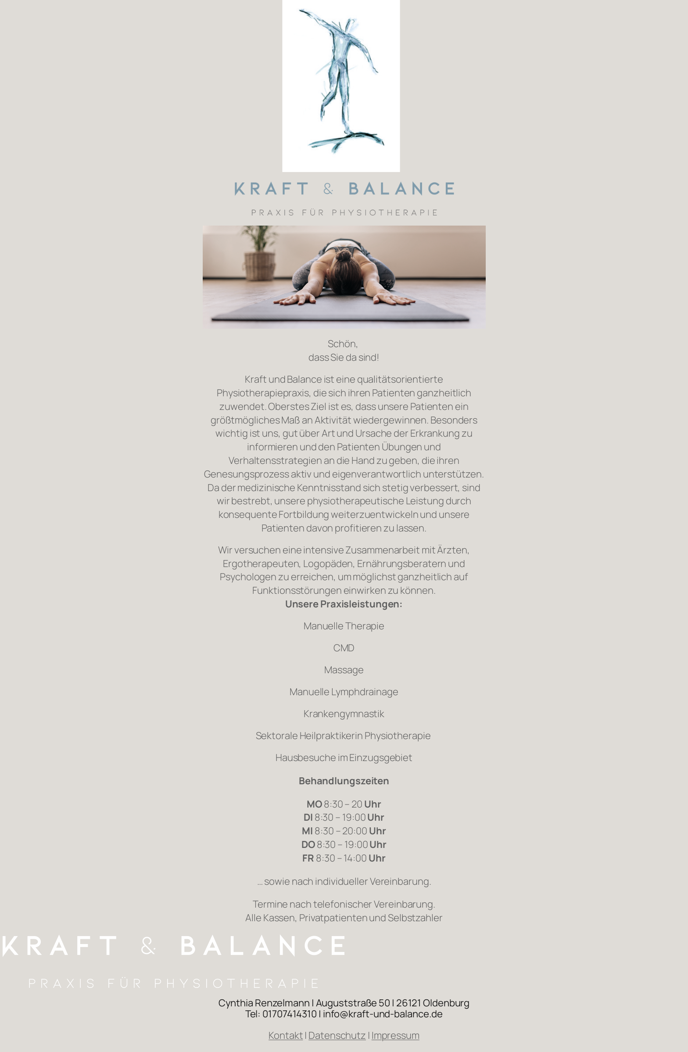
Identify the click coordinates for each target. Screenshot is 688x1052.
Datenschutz (337, 1035)
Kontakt (286, 1035)
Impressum (395, 1035)
